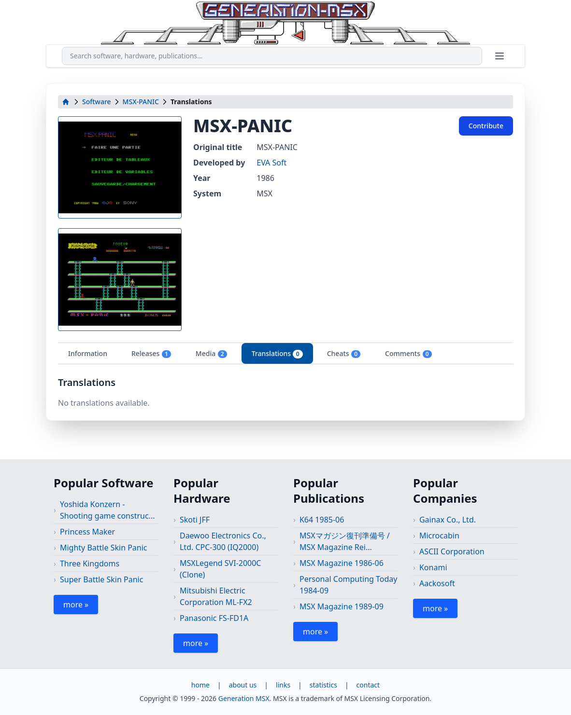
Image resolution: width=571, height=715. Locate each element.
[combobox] (272, 56)
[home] (66, 102)
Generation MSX (244, 698)
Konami (433, 567)
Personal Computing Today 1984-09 (349, 585)
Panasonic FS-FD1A (214, 618)
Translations (277, 353)
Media (212, 353)
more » (75, 604)
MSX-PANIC (141, 101)
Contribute (486, 125)
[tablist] (285, 353)
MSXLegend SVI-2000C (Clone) (220, 569)
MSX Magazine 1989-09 (342, 606)
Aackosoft (437, 583)
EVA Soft (271, 162)
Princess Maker (87, 531)
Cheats (344, 353)
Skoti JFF (195, 519)
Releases (151, 353)
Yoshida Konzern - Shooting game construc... (107, 510)
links (283, 684)
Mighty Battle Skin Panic (103, 547)
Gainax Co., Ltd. (447, 519)
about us (243, 684)
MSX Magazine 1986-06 (342, 563)
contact (368, 684)
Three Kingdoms (89, 563)
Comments (408, 353)
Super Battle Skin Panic (101, 579)
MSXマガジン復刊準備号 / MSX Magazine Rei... (345, 541)
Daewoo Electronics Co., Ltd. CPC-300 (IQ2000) (223, 541)
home (200, 684)
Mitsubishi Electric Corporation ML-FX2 (216, 596)
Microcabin (439, 535)
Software (96, 101)
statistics (323, 684)
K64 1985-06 (322, 519)
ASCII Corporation (452, 551)
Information (87, 353)
